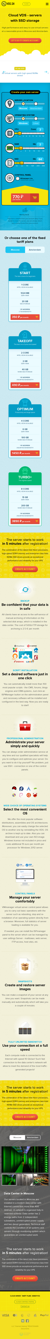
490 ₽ (20, 385)
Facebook (27, 1320)
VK (22, 1320)
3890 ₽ (21, 521)
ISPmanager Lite (32, 179)
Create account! (25, 569)
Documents (25, 1329)
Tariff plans (26, 1296)
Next (45, 72)
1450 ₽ (21, 453)
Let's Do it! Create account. (25, 40)
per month (17, 200)
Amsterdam (36, 104)
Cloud (26, 4)
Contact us (25, 1306)
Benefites (36, 1296)
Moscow (23, 104)
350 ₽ (20, 317)
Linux (36, 118)
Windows (23, 118)
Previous (4, 72)
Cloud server (15, 1296)
